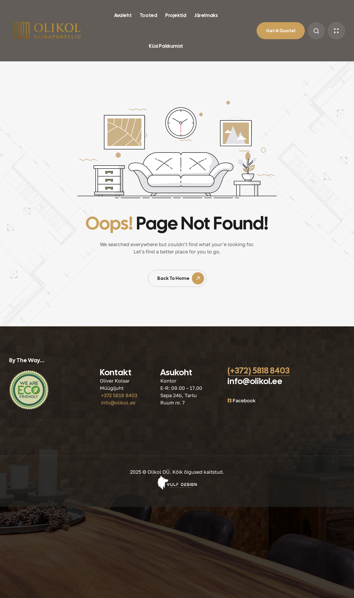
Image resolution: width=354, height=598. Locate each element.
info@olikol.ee (118, 403)
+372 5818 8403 (119, 395)
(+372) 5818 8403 (258, 370)
